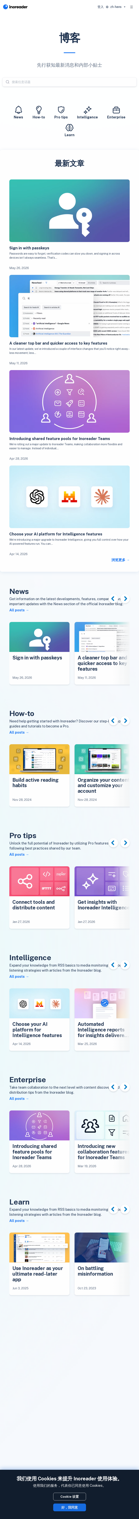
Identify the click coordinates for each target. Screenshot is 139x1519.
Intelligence (87, 112)
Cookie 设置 (69, 1497)
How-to (39, 112)
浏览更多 (118, 560)
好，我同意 (69, 1507)
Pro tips (61, 112)
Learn (70, 130)
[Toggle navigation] (131, 7)
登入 (100, 7)
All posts (17, 610)
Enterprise (116, 112)
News (18, 112)
